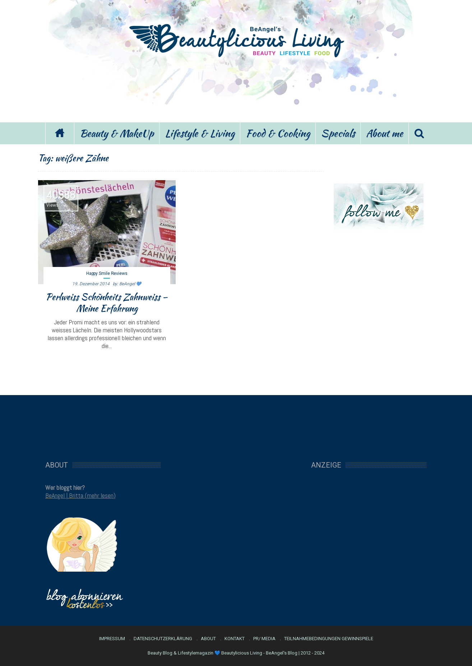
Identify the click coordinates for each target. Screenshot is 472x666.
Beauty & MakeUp (117, 133)
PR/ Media (264, 639)
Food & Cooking (278, 133)
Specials (338, 133)
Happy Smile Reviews (107, 273)
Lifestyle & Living (200, 133)
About (208, 639)
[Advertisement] (236, 89)
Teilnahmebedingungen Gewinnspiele (328, 639)
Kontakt (235, 639)
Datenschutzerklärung (163, 639)
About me (384, 133)
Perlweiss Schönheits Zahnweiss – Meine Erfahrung (107, 302)
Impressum (112, 639)
